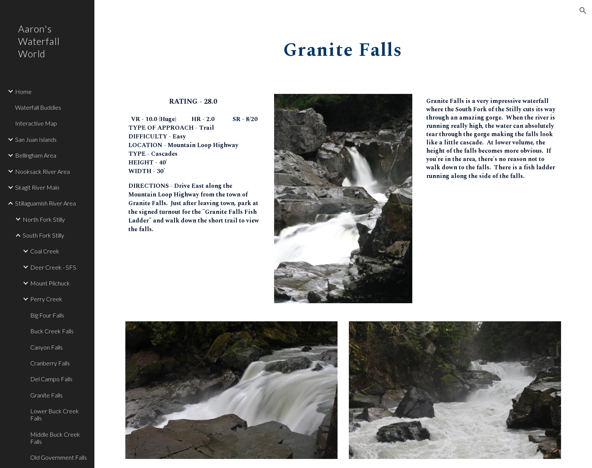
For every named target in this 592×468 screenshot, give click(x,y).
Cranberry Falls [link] (50, 363)
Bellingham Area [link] (35, 155)
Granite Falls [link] (46, 395)
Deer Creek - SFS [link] (53, 267)
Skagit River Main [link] (37, 187)
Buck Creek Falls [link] (52, 331)
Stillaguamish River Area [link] (45, 203)
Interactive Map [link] (36, 123)
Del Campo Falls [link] (51, 378)
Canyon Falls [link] (46, 347)
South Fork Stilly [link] (43, 235)
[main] (343, 48)
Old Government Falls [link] (58, 457)
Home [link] (23, 91)
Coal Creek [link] (44, 251)
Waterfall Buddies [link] (38, 107)
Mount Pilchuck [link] (50, 283)
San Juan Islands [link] (36, 139)
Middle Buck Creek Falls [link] (55, 438)
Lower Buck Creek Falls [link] (54, 414)
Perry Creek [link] (46, 298)
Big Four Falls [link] (47, 315)
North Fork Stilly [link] (44, 219)
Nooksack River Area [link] (42, 171)
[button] (583, 11)
